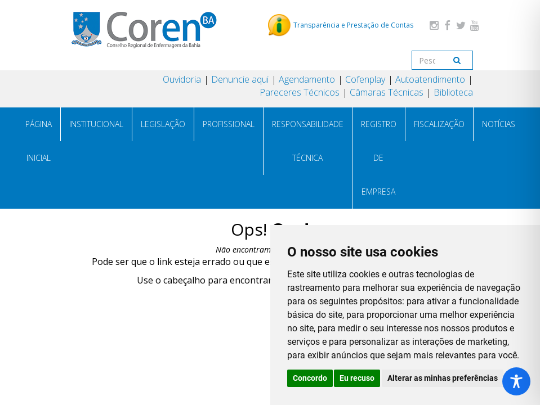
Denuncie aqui (240, 79)
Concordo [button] (310, 378)
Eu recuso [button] (357, 378)
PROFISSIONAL (229, 124)
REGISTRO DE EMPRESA (378, 158)
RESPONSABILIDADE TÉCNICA (307, 141)
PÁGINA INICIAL (38, 141)
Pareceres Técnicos (300, 92)
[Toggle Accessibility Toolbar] (516, 381)
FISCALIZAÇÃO (439, 124)
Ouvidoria (182, 79)
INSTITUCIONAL (96, 124)
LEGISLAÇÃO (163, 124)
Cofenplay (365, 79)
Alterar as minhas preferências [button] (442, 378)
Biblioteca (453, 92)
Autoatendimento (430, 79)
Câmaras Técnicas (386, 92)
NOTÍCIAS (498, 124)
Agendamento (307, 79)
